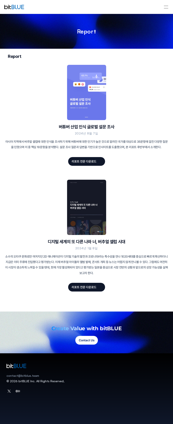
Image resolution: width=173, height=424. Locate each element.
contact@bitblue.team (23, 375)
